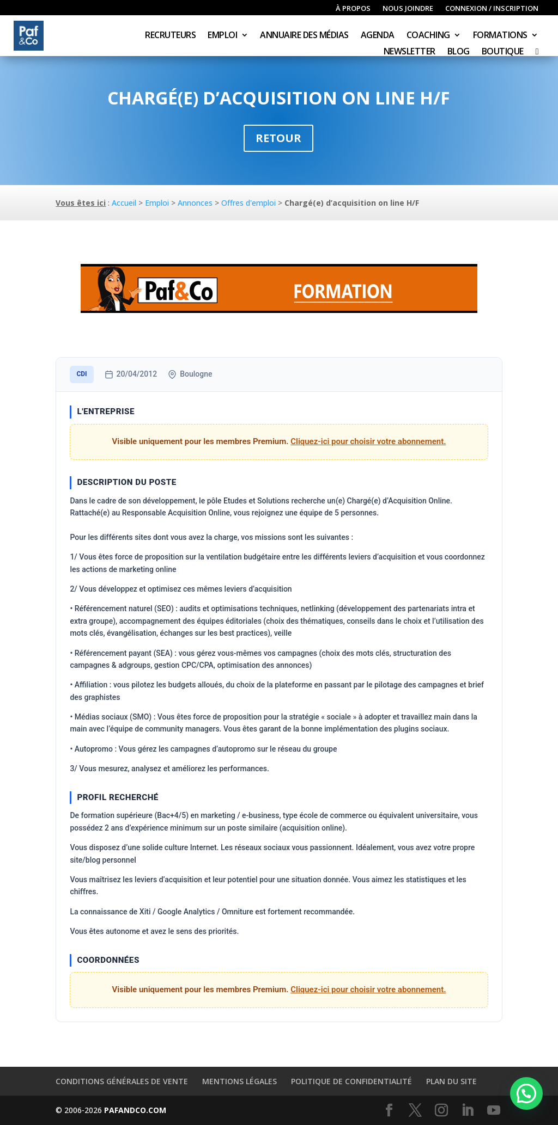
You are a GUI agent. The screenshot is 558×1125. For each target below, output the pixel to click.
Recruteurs (170, 36)
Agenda (378, 36)
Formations (500, 36)
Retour (278, 138)
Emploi (222, 36)
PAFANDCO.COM (135, 1110)
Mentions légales (239, 1081)
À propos (353, 8)
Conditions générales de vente (122, 1081)
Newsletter (409, 52)
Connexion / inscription (491, 8)
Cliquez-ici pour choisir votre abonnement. (368, 441)
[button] (526, 1093)
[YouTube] (493, 1110)
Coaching (428, 36)
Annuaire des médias (304, 36)
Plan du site (451, 1081)
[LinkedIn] (467, 1110)
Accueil (124, 203)
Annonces (195, 203)
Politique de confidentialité (351, 1081)
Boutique (503, 52)
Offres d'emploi (248, 203)
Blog (458, 52)
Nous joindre (408, 8)
